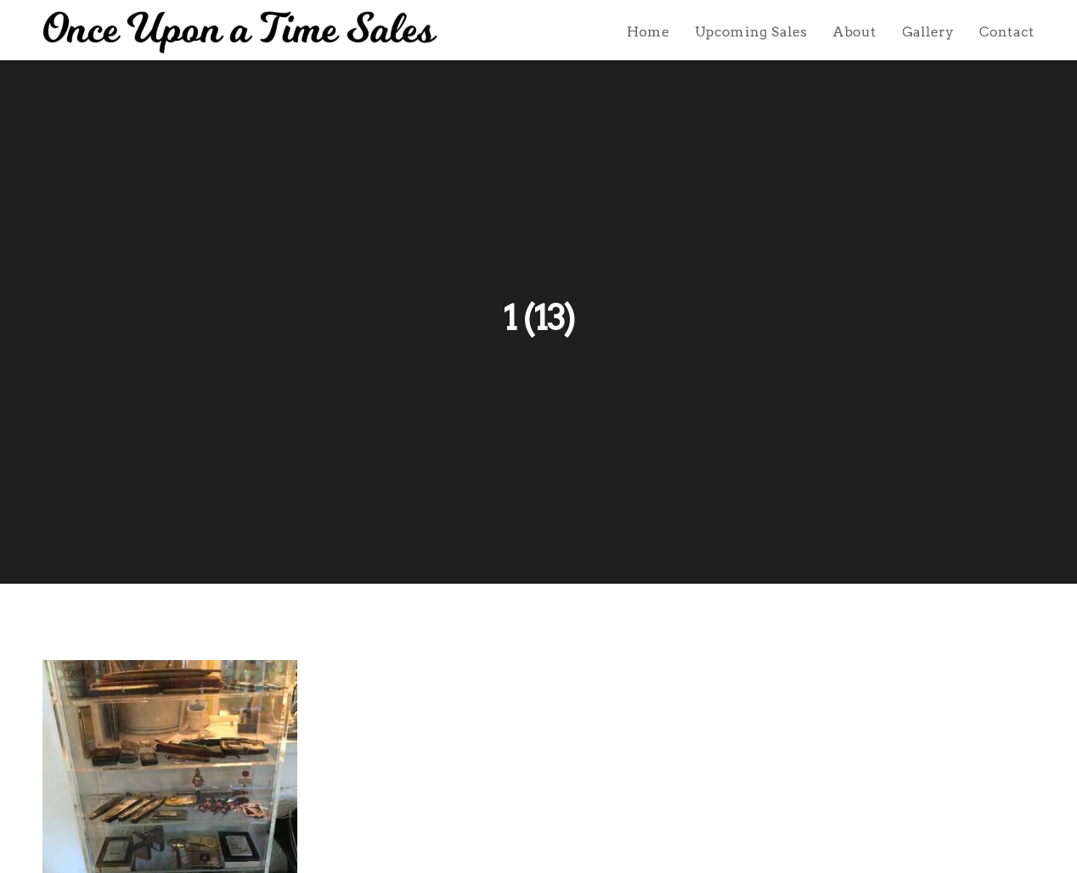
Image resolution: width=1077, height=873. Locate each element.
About (854, 32)
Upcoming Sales (751, 32)
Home (648, 32)
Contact (1007, 32)
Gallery (928, 32)
